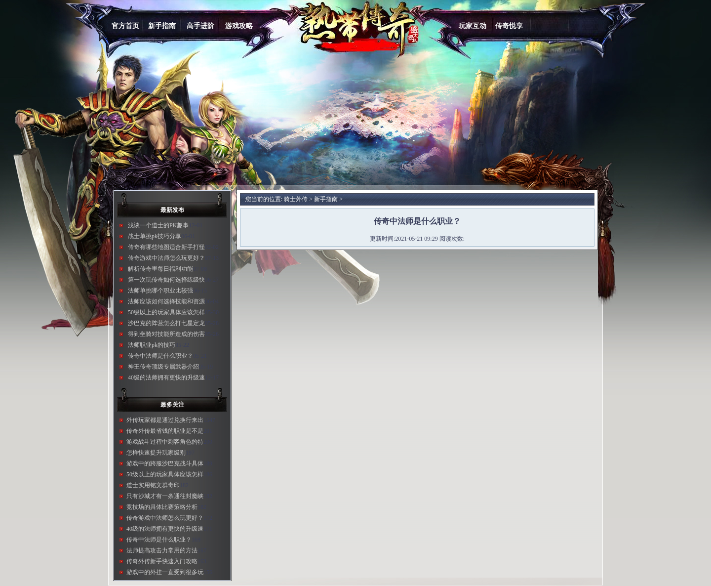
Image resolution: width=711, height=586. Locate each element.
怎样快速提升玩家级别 (156, 452)
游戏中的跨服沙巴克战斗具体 (164, 463)
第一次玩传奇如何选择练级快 (166, 279)
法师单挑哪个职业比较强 (160, 290)
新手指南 (162, 26)
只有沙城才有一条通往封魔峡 (164, 496)
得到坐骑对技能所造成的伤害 (166, 334)
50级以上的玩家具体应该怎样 (166, 312)
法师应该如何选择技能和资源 (166, 301)
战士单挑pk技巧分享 (154, 236)
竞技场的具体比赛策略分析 (162, 506)
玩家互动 (472, 26)
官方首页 (125, 26)
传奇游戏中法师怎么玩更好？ (166, 257)
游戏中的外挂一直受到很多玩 (164, 572)
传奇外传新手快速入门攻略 (162, 561)
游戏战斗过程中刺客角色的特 (164, 441)
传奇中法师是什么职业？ (160, 355)
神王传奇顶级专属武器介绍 (163, 366)
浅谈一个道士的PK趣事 (158, 225)
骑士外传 (296, 199)
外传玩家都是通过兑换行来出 (164, 420)
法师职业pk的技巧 (151, 344)
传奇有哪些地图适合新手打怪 (166, 247)
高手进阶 (200, 26)
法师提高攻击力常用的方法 (162, 550)
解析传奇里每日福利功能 (160, 268)
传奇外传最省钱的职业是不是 (164, 430)
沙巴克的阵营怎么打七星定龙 (166, 323)
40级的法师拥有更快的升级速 (166, 377)
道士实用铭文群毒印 (153, 485)
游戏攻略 (239, 26)
